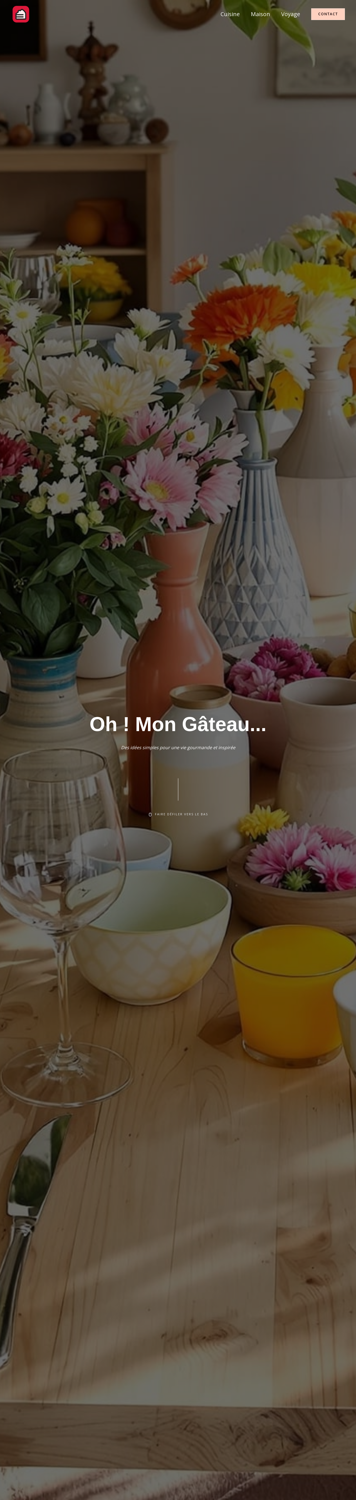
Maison (260, 14)
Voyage (290, 14)
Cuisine (230, 14)
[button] (328, 14)
